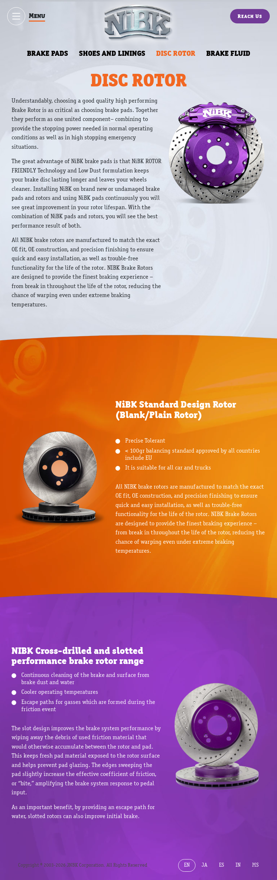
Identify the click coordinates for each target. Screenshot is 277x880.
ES (221, 865)
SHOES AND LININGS (112, 53)
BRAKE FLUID (228, 53)
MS (255, 865)
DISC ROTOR (175, 53)
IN (238, 865)
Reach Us (250, 16)
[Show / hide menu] (16, 16)
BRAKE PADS (47, 53)
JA (204, 865)
